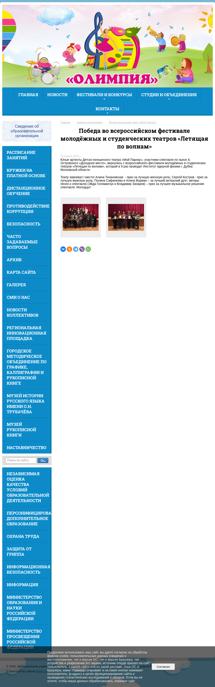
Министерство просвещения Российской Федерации (24, 639)
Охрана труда (23, 536)
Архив (14, 259)
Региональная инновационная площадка (26, 333)
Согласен (163, 666)
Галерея (16, 284)
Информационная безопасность (28, 569)
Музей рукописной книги (21, 430)
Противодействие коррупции (28, 208)
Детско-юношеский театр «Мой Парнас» (133, 122)
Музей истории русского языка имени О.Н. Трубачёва (26, 403)
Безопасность (23, 224)
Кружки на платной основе (26, 173)
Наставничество (26, 447)
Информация (22, 584)
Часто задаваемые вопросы (22, 242)
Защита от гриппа (19, 551)
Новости (57, 94)
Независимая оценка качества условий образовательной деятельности (28, 487)
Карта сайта (21, 272)
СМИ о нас (18, 297)
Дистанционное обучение (26, 190)
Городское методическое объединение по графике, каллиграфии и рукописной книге (27, 367)
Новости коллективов (22, 312)
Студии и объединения (169, 94)
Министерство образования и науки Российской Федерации (24, 607)
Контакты (107, 108)
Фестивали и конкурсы (104, 94)
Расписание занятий (21, 155)
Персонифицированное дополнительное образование (29, 518)
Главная (28, 94)
